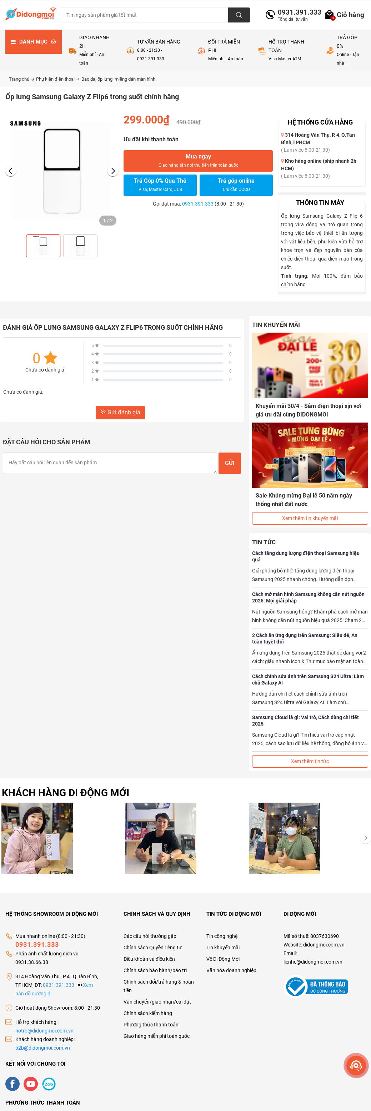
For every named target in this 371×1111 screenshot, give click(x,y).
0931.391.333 (297, 12)
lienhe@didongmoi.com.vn (313, 962)
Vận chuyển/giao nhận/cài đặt (157, 1002)
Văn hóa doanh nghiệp (231, 970)
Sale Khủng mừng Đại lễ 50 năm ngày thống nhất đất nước (304, 499)
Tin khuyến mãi (223, 947)
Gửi (230, 463)
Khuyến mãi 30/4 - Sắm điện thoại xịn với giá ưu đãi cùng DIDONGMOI (308, 410)
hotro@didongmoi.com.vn (44, 1031)
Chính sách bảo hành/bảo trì (155, 970)
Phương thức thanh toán (151, 1024)
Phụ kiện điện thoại (58, 79)
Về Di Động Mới (223, 959)
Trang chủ (21, 79)
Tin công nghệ (221, 936)
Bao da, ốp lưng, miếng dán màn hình (118, 79)
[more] (356, 1065)
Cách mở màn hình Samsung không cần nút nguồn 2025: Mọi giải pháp (308, 597)
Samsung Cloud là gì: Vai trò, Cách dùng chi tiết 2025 (305, 720)
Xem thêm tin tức (310, 761)
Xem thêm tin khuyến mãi (310, 518)
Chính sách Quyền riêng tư (153, 947)
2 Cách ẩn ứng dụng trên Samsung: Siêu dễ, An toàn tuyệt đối (304, 638)
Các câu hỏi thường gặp (150, 936)
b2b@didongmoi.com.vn (42, 1048)
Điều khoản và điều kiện (149, 959)
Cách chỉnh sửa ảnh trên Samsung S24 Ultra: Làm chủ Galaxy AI (308, 679)
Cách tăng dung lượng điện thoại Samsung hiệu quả (306, 556)
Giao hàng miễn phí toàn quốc (157, 1036)
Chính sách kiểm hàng (148, 1013)
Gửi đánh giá (120, 412)
